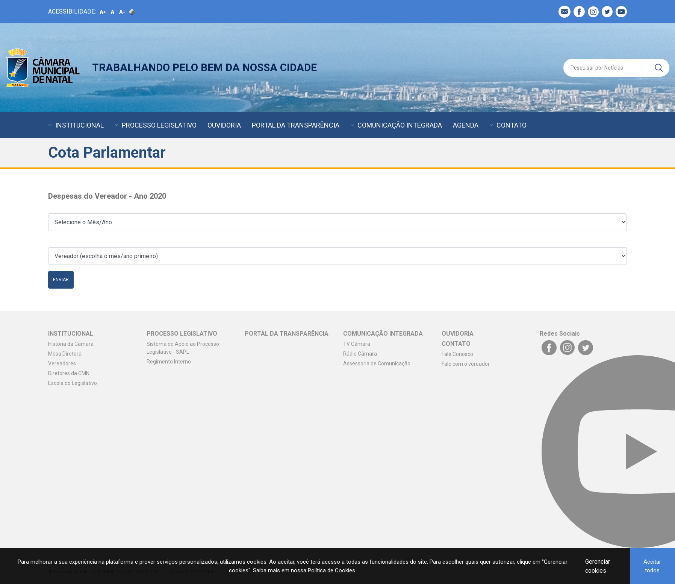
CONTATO (511, 125)
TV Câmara (356, 344)
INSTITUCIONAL (79, 125)
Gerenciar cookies (597, 566)
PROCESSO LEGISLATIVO (159, 125)
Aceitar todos (652, 566)
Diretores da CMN (68, 373)
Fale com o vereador (466, 364)
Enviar (61, 279)
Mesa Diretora (65, 354)
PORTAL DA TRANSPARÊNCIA (295, 125)
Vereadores (62, 363)
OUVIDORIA (224, 125)
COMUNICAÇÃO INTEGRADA (399, 125)
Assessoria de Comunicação (376, 363)
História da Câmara (71, 344)
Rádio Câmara (360, 354)
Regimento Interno (169, 362)
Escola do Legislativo (72, 383)
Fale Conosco (457, 354)
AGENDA (465, 125)
